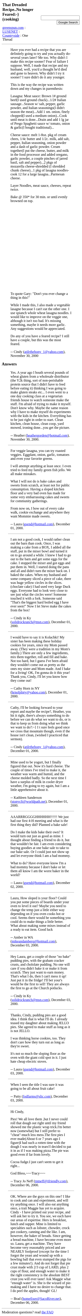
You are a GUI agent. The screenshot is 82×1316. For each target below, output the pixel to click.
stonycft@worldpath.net (28, 801)
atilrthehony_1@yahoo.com (43, 352)
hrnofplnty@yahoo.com (28, 692)
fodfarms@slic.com (37, 1096)
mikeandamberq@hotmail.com (33, 941)
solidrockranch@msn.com (30, 622)
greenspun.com (13, 27)
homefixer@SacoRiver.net (41, 1298)
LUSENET (10, 31)
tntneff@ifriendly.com (50, 1181)
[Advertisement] (41, 247)
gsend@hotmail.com (38, 524)
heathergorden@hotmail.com (47, 435)
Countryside (10, 35)
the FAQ (47, 1312)
